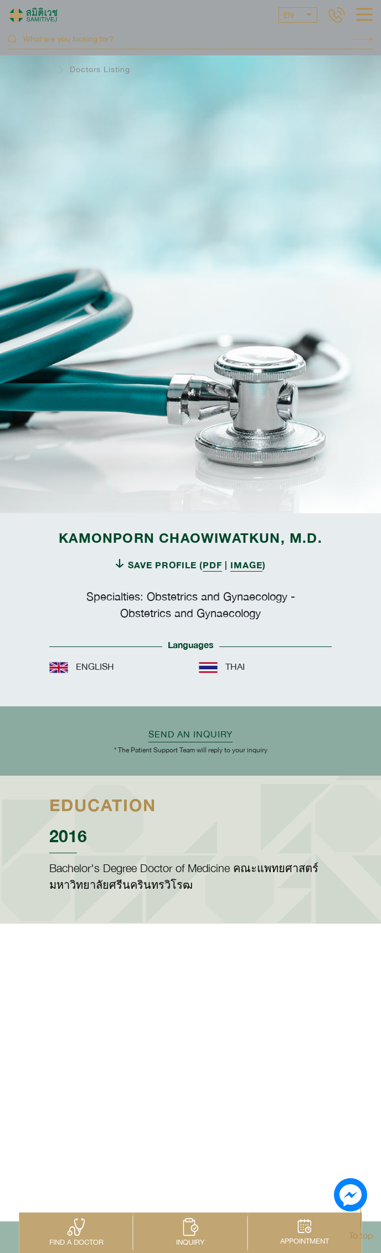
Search (362, 39)
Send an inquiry (190, 734)
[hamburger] (364, 15)
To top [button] (361, 1235)
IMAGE (246, 564)
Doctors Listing (100, 69)
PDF (212, 564)
